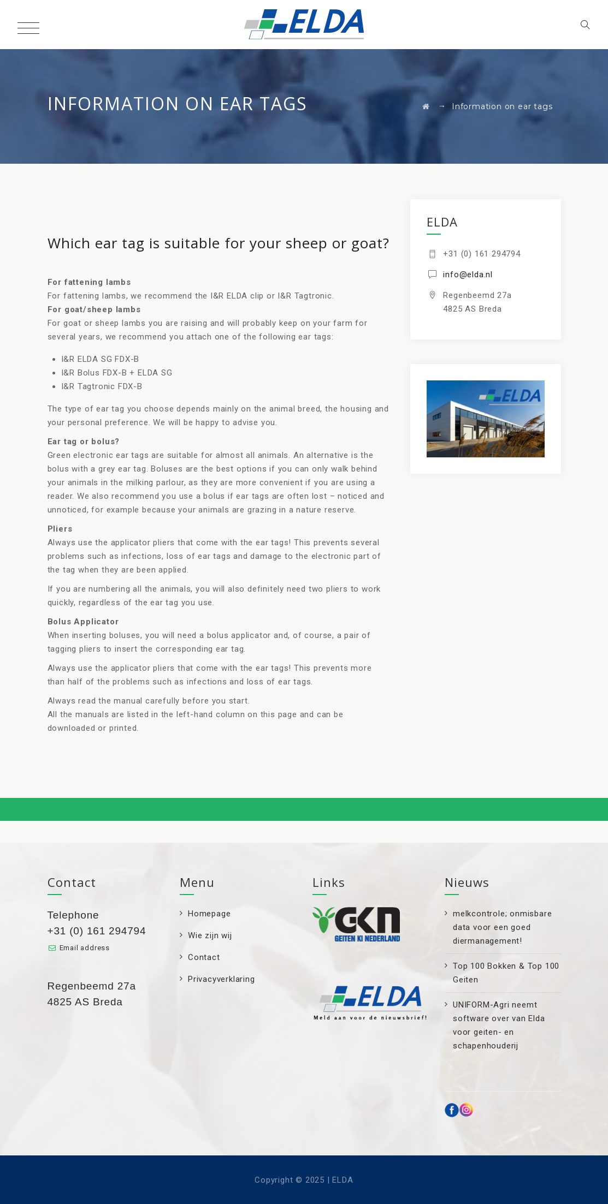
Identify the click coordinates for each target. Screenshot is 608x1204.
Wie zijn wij (210, 935)
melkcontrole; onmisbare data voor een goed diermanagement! (502, 927)
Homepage (209, 914)
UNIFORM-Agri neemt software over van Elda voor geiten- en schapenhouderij (499, 1025)
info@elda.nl (468, 274)
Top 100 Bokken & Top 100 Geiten (506, 973)
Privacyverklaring (221, 979)
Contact (204, 957)
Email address (85, 948)
